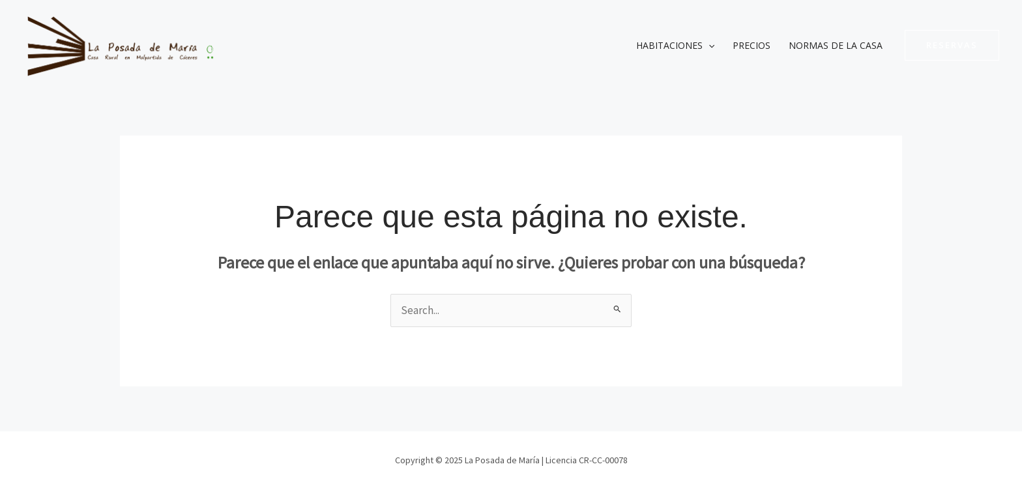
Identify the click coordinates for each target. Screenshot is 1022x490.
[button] (952, 45)
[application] (708, 45)
